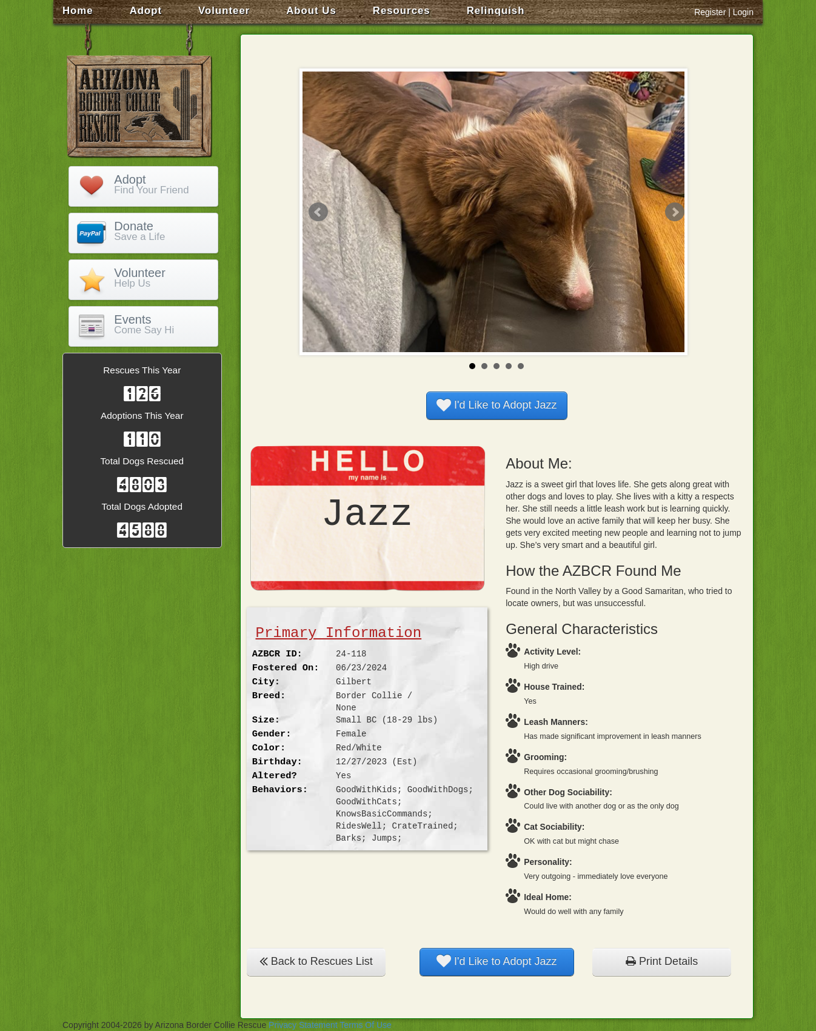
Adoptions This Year (142, 415)
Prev (318, 212)
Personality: (548, 862)
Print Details (662, 961)
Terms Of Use (365, 1025)
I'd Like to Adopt (496, 405)
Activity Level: (552, 651)
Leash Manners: (556, 722)
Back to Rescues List (316, 961)
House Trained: (554, 687)
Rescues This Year (142, 370)
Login (743, 12)
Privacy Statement (303, 1025)
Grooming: (545, 757)
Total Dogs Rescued (142, 461)
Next (674, 212)
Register (710, 12)
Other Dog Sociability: (568, 792)
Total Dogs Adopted (142, 506)
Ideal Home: (548, 897)
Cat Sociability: (554, 827)
